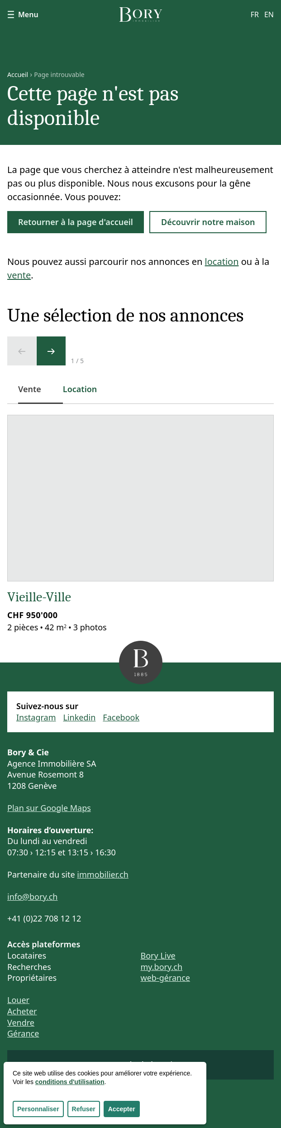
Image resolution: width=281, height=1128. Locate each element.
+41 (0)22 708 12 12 (44, 918)
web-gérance (165, 977)
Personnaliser (38, 1109)
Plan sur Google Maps (49, 807)
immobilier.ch (103, 874)
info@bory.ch (32, 896)
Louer (18, 999)
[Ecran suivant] (51, 350)
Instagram (36, 717)
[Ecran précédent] (21, 350)
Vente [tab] (35, 394)
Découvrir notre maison (208, 221)
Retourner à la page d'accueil (75, 221)
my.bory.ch (162, 966)
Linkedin (79, 717)
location (222, 261)
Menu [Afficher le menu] (22, 14)
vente (19, 275)
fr (255, 14)
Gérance (23, 1033)
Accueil (17, 75)
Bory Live (158, 955)
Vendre (20, 1022)
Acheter (22, 1011)
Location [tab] (80, 389)
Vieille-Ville (39, 597)
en (269, 14)
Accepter (121, 1109)
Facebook (121, 717)
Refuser (83, 1109)
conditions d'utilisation (70, 1081)
